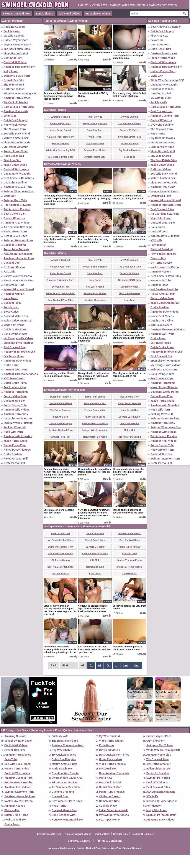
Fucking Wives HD (15, 427)
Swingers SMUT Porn (17, 75)
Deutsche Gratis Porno (18, 418)
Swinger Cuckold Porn (16, 13)
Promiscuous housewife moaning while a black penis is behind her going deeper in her (60, 649)
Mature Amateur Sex (16, 138)
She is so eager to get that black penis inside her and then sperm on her (94, 649)
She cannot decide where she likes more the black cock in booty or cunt (128, 472)
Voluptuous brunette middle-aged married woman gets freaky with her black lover (93, 609)
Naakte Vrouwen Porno (18, 276)
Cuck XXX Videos (14, 218)
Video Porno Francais (17, 142)
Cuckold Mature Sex (16, 316)
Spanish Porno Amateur (18, 342)
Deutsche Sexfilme (15, 182)
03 (99, 665)
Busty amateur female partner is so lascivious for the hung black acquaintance (93, 239)
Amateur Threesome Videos (21, 373)
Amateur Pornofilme (16, 391)
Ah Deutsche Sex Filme (18, 227)
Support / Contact (78, 840)
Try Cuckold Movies (16, 102)
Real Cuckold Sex (14, 347)
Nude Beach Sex (14, 155)
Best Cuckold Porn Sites (19, 106)
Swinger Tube (120, 834)
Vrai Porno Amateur (16, 146)
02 (91, 665)
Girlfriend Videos (14, 89)
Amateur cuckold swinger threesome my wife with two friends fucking (58, 96)
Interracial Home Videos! (19, 289)
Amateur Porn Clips (16, 414)
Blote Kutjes (11, 311)
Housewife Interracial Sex (19, 351)
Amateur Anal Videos (17, 222)
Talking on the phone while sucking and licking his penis (128, 511)
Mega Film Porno (14, 325)
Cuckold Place (12, 302)
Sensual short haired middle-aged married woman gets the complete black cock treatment (129, 335)
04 (108, 665)
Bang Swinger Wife (15, 333)
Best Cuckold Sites (15, 235)
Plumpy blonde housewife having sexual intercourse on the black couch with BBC (59, 335)
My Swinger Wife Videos (18, 338)
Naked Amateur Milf (16, 458)
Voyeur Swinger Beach (18, 44)
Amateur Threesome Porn (19, 66)
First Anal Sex (12, 160)
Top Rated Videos (69, 13)
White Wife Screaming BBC (20, 93)
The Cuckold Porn (15, 129)
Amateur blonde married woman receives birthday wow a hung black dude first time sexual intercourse (60, 473)
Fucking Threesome (142, 834)
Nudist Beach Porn (15, 231)
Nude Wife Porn (13, 431)
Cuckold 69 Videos (15, 62)
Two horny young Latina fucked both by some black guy (129, 94)
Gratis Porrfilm (13, 454)
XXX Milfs (9, 271)
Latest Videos (44, 13)
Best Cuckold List (14, 213)
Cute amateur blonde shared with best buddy (59, 511)
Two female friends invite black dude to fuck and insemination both (129, 239)
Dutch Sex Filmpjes (15, 120)
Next (136, 665)
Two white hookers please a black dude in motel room (127, 648)
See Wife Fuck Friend (17, 133)
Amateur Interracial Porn (19, 258)
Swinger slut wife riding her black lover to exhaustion (58, 54)
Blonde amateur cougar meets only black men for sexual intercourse (60, 239)
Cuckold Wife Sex (14, 400)
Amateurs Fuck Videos (18, 360)
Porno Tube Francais (16, 249)
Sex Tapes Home (14, 356)
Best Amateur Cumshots (19, 178)
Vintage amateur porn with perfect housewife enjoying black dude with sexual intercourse (92, 336)
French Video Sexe (15, 396)
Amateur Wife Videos (17, 409)
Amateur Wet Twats (15, 369)
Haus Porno (11, 298)
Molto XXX (10, 195)
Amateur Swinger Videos (78, 834)
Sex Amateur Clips (15, 387)
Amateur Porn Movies (17, 97)
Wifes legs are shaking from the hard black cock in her (129, 374)
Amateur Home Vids (16, 111)
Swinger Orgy (102, 834)
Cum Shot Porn (13, 57)
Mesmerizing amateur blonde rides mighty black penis (59, 374)
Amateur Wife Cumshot (18, 436)
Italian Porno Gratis (15, 440)
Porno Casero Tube (15, 405)
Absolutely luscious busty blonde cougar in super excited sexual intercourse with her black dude (60, 199)
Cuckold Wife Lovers (16, 169)
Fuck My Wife (12, 31)
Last (125, 665)
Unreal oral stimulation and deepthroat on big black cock (128, 197)
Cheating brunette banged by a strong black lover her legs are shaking (94, 472)
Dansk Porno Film (15, 445)
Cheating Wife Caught (17, 173)
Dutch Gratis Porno (15, 329)
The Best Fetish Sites (17, 48)
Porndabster (11, 307)
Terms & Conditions (110, 840)
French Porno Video (16, 151)
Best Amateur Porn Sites (19, 280)
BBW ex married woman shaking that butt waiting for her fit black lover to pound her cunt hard (60, 610)
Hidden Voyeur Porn (16, 40)
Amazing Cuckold (14, 26)
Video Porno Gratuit (16, 53)
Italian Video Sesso (15, 164)
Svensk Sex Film (14, 80)
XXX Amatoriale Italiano (18, 253)
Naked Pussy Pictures (17, 449)
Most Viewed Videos (98, 13)
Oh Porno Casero (14, 267)
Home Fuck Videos (15, 124)
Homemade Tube (14, 284)
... (116, 665)
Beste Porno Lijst (14, 463)
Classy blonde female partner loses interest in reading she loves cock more (93, 376)
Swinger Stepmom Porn (18, 240)
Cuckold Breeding (15, 244)
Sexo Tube (10, 115)
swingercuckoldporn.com (61, 848)
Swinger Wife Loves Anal (19, 191)
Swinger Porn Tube (15, 200)
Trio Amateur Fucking (17, 209)
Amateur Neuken (14, 293)
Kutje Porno (11, 71)
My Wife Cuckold (14, 35)
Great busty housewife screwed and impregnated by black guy (95, 197)
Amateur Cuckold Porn (18, 187)
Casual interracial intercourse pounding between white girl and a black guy (128, 55)
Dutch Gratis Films (15, 382)
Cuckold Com (12, 262)
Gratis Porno (11, 365)
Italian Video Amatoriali (18, 320)
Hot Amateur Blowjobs (17, 204)
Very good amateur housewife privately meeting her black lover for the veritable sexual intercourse (94, 514)
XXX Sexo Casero (14, 378)
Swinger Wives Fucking (18, 422)
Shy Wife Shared (14, 84)
